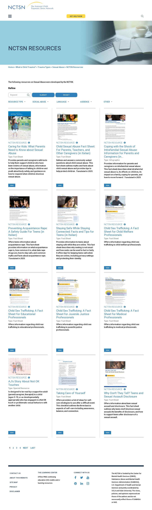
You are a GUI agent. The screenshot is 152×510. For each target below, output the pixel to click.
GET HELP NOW (76, 16)
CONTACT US (15, 473)
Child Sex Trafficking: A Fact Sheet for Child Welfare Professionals (121, 232)
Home (11, 67)
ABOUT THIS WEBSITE (19, 478)
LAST (32, 448)
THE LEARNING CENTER (47, 473)
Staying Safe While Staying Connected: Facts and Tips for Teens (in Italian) (75, 232)
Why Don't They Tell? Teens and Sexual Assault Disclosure (123, 394)
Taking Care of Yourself (70, 393)
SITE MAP (14, 482)
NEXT (25, 448)
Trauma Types (44, 67)
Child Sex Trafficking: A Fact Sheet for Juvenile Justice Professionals (73, 314)
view (12, 185)
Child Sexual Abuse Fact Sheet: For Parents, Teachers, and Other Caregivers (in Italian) (75, 150)
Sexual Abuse (58, 67)
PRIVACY (13, 487)
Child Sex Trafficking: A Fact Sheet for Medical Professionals (121, 314)
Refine (11, 88)
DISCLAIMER (15, 491)
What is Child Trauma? (26, 67)
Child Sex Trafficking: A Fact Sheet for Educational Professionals (25, 314)
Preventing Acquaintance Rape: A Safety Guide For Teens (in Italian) (27, 232)
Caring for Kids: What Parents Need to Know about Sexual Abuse (26, 150)
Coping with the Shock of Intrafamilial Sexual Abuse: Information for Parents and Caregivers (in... (121, 151)
